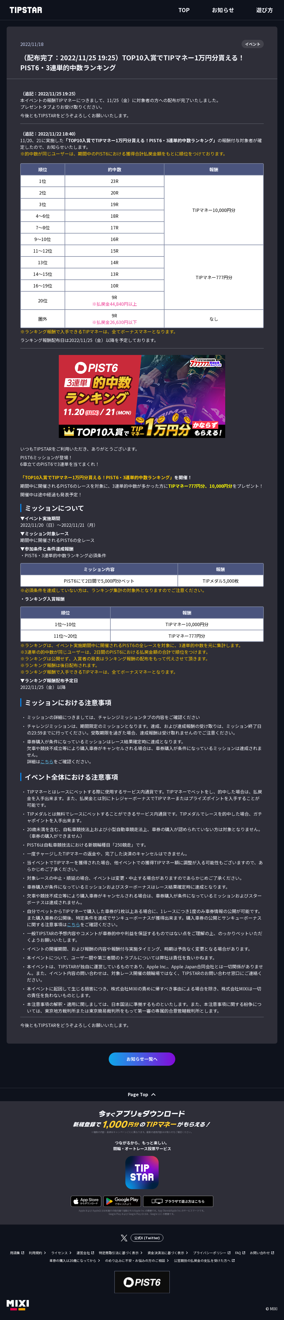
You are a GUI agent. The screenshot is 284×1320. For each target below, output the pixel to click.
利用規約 (35, 1252)
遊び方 (264, 10)
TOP (184, 10)
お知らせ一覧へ (142, 1059)
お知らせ (223, 10)
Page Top (138, 1094)
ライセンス (59, 1252)
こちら (47, 761)
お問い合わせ (260, 1252)
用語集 (15, 1252)
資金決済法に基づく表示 (166, 1252)
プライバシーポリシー (209, 1252)
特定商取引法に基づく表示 (119, 1252)
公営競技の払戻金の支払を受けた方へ (202, 1260)
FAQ (238, 1252)
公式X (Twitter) (147, 1237)
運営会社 (83, 1252)
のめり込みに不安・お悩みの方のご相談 (135, 1260)
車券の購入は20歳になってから (72, 1260)
